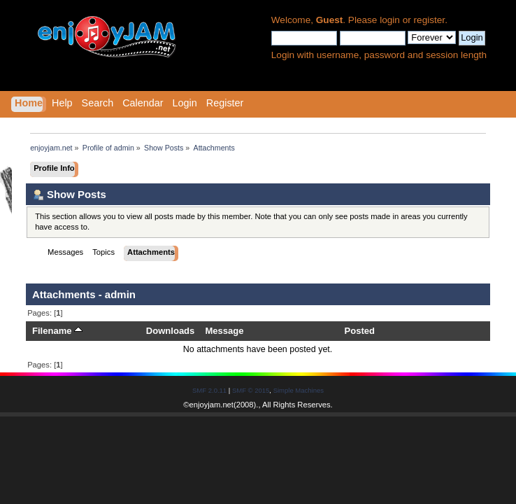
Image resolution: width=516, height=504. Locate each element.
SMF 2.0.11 (209, 390)
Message (224, 331)
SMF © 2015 (250, 390)
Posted (360, 331)
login (390, 20)
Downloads (170, 331)
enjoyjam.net (211, 404)
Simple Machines (298, 390)
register (429, 20)
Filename (57, 331)
